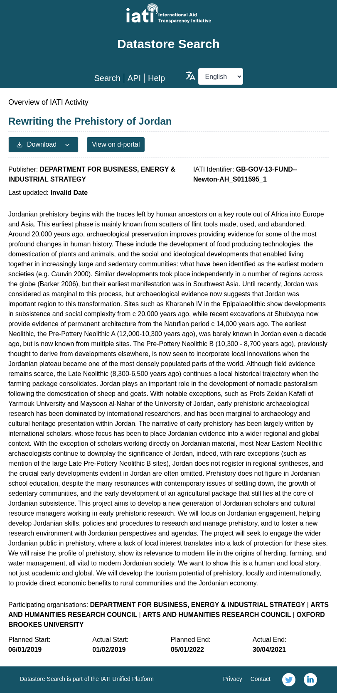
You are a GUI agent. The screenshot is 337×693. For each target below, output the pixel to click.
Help (156, 78)
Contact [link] (261, 679)
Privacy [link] (232, 679)
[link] (288, 679)
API (134, 78)
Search (107, 78)
